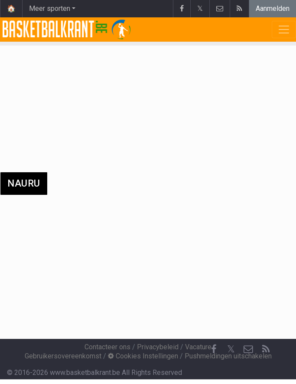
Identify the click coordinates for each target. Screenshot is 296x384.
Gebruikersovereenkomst (63, 356)
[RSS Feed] (265, 349)
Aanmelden (272, 8)
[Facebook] (213, 349)
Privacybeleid (158, 347)
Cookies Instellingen (143, 356)
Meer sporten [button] (49, 8)
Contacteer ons (107, 347)
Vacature (198, 347)
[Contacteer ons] (248, 349)
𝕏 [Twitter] (231, 349)
